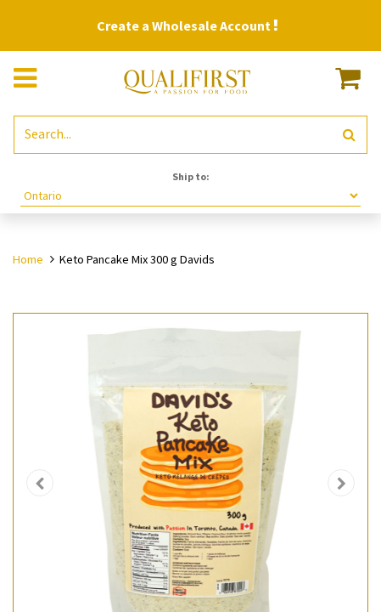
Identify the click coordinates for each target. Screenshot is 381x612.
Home (28, 259)
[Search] (349, 134)
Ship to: (191, 176)
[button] (40, 483)
